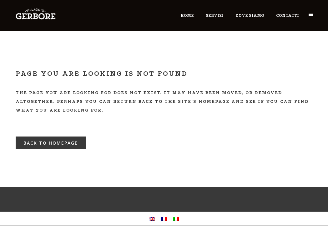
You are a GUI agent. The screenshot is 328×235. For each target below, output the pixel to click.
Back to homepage (50, 143)
